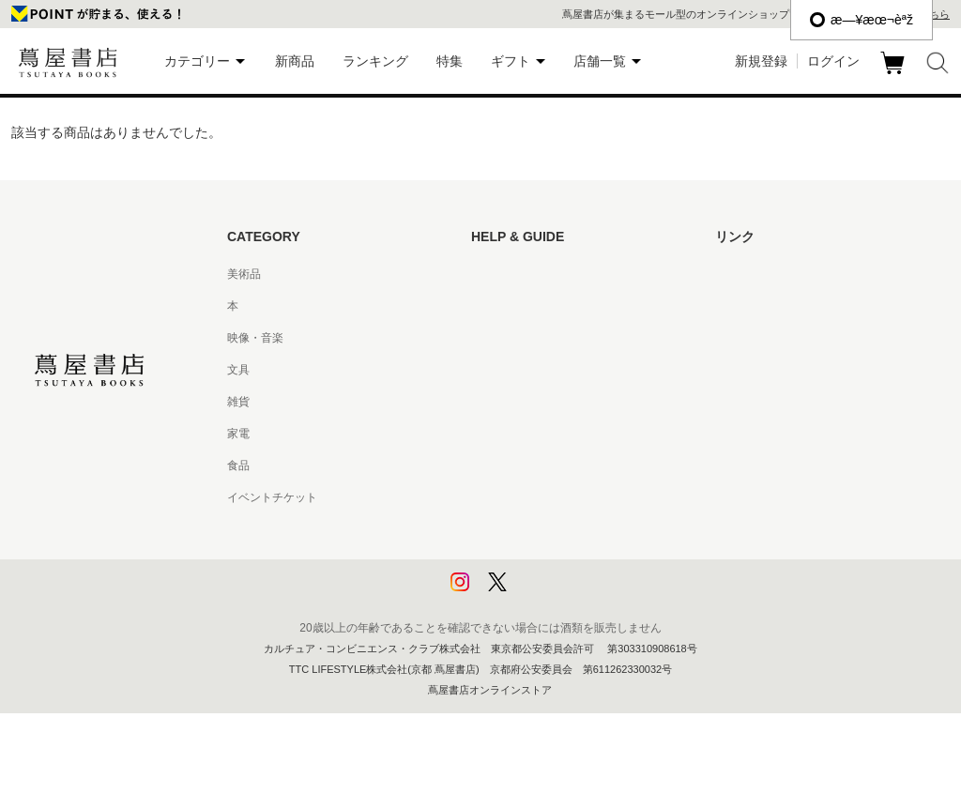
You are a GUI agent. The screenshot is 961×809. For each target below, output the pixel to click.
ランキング (375, 61)
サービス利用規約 (516, 369)
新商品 (294, 61)
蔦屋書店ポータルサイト (777, 274)
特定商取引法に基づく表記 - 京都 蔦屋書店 (579, 497)
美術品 (244, 274)
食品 (238, 465)
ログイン (833, 61)
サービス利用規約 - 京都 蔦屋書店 (556, 401)
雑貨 (238, 401)
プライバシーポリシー (527, 529)
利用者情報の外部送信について (550, 593)
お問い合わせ (505, 337)
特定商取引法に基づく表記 (538, 465)
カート (894, 74)
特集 (449, 61)
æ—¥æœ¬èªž (861, 19)
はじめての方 (505, 274)
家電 (238, 433)
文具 (238, 369)
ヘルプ (488, 306)
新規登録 (761, 61)
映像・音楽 (255, 337)
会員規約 (493, 433)
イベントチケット (272, 497)
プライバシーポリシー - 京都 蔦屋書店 (567, 561)
